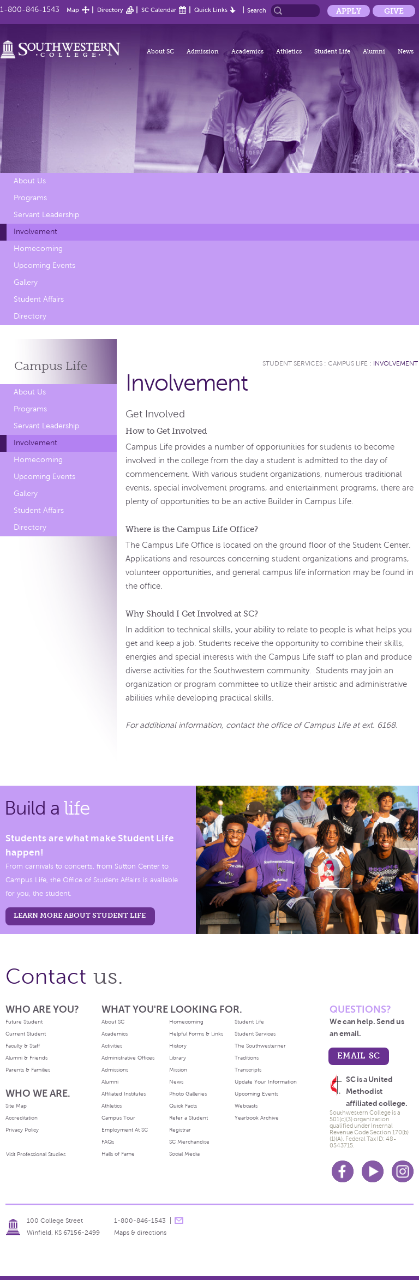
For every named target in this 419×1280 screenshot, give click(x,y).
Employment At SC (124, 1130)
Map (73, 10)
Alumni (374, 51)
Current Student (25, 1034)
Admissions (114, 1070)
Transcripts (248, 1070)
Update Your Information (266, 1082)
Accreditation (21, 1118)
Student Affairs (39, 299)
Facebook (343, 1171)
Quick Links (211, 10)
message (179, 1220)
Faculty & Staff (22, 1046)
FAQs (107, 1142)
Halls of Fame (118, 1154)
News (406, 51)
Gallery (26, 282)
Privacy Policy (22, 1130)
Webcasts (246, 1106)
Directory (110, 10)
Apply (348, 11)
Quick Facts (183, 1106)
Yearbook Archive (257, 1118)
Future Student (24, 1022)
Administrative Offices (127, 1058)
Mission (178, 1070)
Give (394, 11)
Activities (111, 1046)
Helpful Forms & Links (196, 1034)
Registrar (180, 1130)
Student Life (332, 51)
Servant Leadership (46, 215)
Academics (247, 51)
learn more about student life (80, 915)
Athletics (289, 51)
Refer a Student (188, 1118)
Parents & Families (27, 1070)
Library (177, 1058)
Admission (203, 51)
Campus (50, 366)
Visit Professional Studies (35, 1154)
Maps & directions (140, 1232)
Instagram (403, 1171)
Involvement (35, 232)
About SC (160, 51)
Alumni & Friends (26, 1058)
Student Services (292, 363)
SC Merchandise (189, 1142)
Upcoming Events (44, 265)
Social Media (184, 1154)
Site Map (16, 1106)
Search (256, 10)
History (178, 1046)
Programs (30, 198)
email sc (358, 1055)
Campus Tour (118, 1118)
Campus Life (348, 363)
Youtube (373, 1171)
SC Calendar (158, 10)
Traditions (247, 1058)
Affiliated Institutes (123, 1094)
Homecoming (38, 248)
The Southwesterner (260, 1046)
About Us (30, 181)
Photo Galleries (188, 1094)
